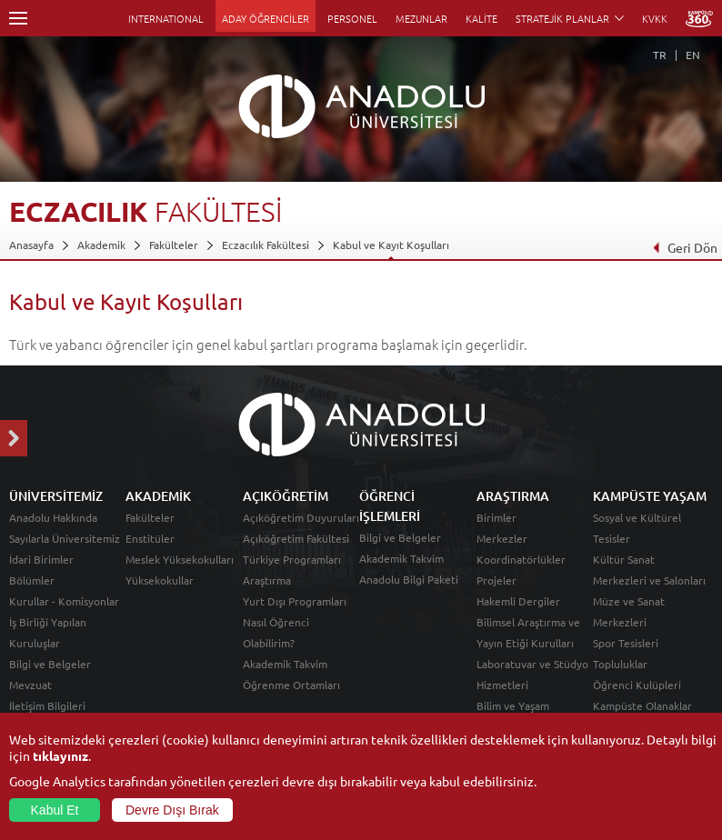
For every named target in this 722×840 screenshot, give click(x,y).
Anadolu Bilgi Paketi (408, 579)
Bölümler (32, 580)
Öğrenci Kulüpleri (637, 684)
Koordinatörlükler (521, 559)
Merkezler (501, 538)
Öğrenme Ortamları (291, 684)
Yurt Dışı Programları (294, 601)
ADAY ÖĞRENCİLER (265, 18)
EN (693, 54)
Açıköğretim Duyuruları (301, 517)
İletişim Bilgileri (47, 705)
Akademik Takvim (285, 663)
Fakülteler (173, 244)
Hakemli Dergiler (518, 601)
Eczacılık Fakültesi (265, 244)
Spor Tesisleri (625, 642)
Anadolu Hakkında (53, 517)
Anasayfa (31, 244)
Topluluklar (620, 663)
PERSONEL (352, 18)
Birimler (496, 517)
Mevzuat (30, 684)
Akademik (101, 244)
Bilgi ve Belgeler (50, 663)
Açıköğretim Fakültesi (296, 538)
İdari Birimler (41, 559)
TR (660, 54)
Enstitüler (150, 538)
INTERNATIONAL (166, 18)
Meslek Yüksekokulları (179, 559)
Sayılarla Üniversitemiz (64, 538)
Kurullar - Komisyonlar (64, 601)
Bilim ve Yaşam (512, 705)
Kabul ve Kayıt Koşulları (391, 244)
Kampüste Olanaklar (642, 705)
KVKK (654, 18)
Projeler (496, 580)
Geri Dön (684, 247)
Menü (18, 18)
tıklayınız (60, 755)
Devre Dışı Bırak (172, 810)
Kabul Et (55, 810)
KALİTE (481, 18)
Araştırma (267, 580)
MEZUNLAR (421, 18)
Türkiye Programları (292, 559)
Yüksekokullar (159, 580)
